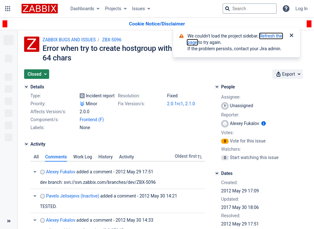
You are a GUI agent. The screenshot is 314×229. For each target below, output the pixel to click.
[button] (7, 8)
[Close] (291, 36)
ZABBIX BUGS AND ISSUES (69, 39)
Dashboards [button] (82, 8)
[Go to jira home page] (39, 8)
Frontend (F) (92, 119)
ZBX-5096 (111, 39)
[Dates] (217, 173)
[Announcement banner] (157, 24)
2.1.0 (190, 103)
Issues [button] (138, 8)
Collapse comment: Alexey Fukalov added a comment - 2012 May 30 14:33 (34, 220)
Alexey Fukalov (57, 172)
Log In (302, 8)
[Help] (286, 8)
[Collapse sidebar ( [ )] (8, 221)
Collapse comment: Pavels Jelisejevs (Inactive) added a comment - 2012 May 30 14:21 (34, 195)
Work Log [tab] (82, 156)
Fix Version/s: (131, 103)
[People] (217, 87)
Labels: (37, 127)
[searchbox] (250, 8)
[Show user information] (263, 123)
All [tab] (36, 156)
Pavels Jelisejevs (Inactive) (69, 196)
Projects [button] (113, 8)
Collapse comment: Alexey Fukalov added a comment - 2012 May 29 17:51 (34, 171)
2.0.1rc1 (175, 103)
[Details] (26, 87)
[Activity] (26, 144)
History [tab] (105, 156)
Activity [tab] (126, 156)
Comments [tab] (56, 156)
